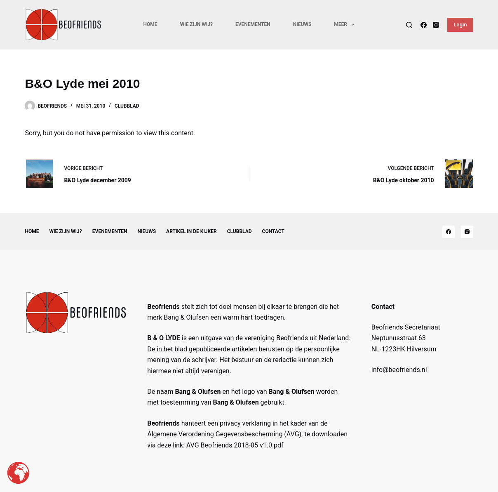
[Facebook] (423, 25)
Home (150, 24)
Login (460, 24)
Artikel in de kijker (191, 231)
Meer (346, 25)
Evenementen (252, 24)
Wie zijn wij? (196, 24)
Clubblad (127, 106)
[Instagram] (436, 25)
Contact (273, 231)
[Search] (409, 25)
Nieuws (302, 24)
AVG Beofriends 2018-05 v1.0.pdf (235, 445)
